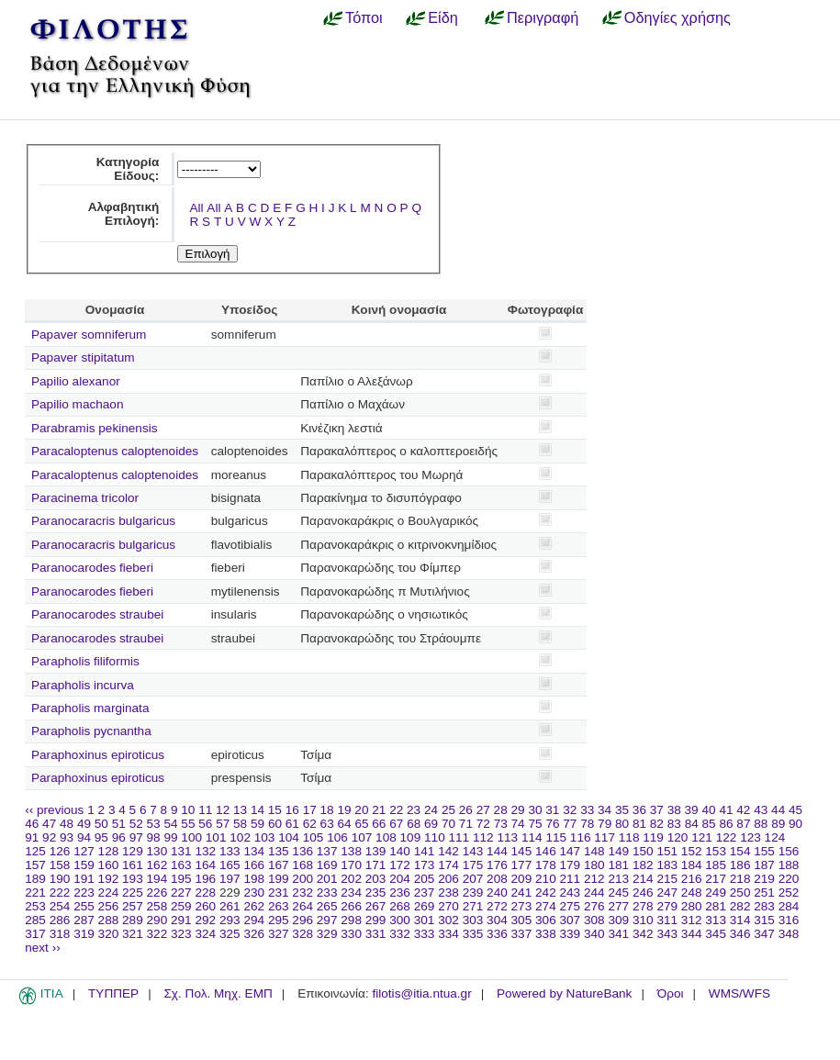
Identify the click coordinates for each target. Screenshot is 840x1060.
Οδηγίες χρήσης (677, 17)
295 (278, 920)
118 (629, 837)
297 (327, 920)
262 (253, 906)
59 (257, 824)
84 (692, 824)
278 (643, 906)
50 (101, 824)
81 (639, 824)
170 (351, 865)
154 (740, 851)
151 (667, 851)
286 (60, 920)
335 (473, 934)
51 (119, 824)
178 (545, 865)
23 (413, 810)
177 (521, 865)
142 (448, 851)
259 (181, 906)
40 (708, 810)
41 (726, 810)
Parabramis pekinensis (94, 428)
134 (253, 851)
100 (191, 837)
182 (643, 865)
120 (678, 837)
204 (399, 879)
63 (327, 824)
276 (594, 906)
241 (521, 892)
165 (230, 865)
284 (789, 906)
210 (545, 879)
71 (466, 824)
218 (740, 879)
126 (60, 851)
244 (594, 892)
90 (795, 824)
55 (188, 824)
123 (750, 837)
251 (764, 892)
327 (278, 934)
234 (351, 892)
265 (327, 906)
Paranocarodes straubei (97, 614)
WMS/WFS (739, 993)
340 (594, 934)
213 (618, 879)
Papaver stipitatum (83, 357)
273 (521, 906)
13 (240, 810)
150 (643, 851)
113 (507, 837)
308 (594, 920)
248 (691, 892)
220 (789, 879)
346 (740, 934)
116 (580, 837)
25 (448, 810)
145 (521, 851)
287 (84, 920)
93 (66, 837)
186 (740, 865)
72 (483, 824)
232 (302, 892)
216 (691, 879)
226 (157, 892)
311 (667, 920)
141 (424, 851)
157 (35, 865)
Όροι (670, 993)
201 (327, 879)
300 (399, 920)
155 (764, 851)
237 (424, 892)
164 (205, 865)
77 (570, 824)
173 (424, 865)
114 (532, 837)
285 (35, 920)
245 (618, 892)
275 (570, 906)
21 (379, 810)
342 (643, 934)
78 (587, 824)
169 (327, 865)
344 (691, 934)
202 (351, 879)
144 (497, 851)
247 (667, 892)
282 (740, 906)
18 (327, 810)
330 (351, 934)
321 (132, 934)
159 (84, 865)
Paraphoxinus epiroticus (97, 755)
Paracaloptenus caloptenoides (114, 451)
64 (345, 824)
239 (473, 892)
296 (302, 920)
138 (351, 851)
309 (618, 920)
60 (275, 824)
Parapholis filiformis (85, 661)
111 (459, 837)
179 (570, 865)
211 (570, 879)
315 (764, 920)
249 (715, 892)
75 (535, 824)
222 (60, 892)
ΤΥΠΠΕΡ (113, 993)
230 (253, 892)
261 (230, 906)
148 (594, 851)
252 (789, 892)
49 (84, 824)
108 (386, 837)
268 (399, 906)
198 (253, 879)
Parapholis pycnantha (91, 731)
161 (132, 865)
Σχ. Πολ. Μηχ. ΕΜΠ (217, 993)
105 (313, 837)
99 (170, 837)
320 (108, 934)
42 (743, 810)
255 (84, 906)
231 (278, 892)
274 (545, 906)
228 (205, 892)
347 (764, 934)
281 (715, 906)
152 (691, 851)
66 (379, 824)
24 (431, 810)
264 (302, 906)
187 (764, 865)
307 (570, 920)
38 (674, 810)
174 (448, 865)
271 (473, 906)
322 (157, 934)
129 (132, 851)
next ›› (43, 947)
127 (84, 851)
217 (715, 879)
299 (375, 920)
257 (132, 906)
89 (778, 824)
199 (278, 879)
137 (327, 851)
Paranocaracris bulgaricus (103, 521)
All (196, 208)
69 (431, 824)
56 (205, 824)
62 (310, 824)
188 (789, 865)
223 (84, 892)
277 (618, 906)
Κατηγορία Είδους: (128, 169)
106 (337, 837)
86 (726, 824)
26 (466, 810)
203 (375, 879)
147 (570, 851)
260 (205, 906)
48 (66, 824)
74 (518, 824)
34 (604, 810)
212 (594, 879)
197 (230, 879)
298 (351, 920)
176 (497, 865)
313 (715, 920)
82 (657, 824)
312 (691, 920)
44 (778, 810)
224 (108, 892)
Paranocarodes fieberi (92, 568)
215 (667, 879)
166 (253, 865)
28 (501, 810)
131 (181, 851)
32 (570, 810)
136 (302, 851)
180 (594, 865)
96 (119, 837)
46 (32, 824)
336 (497, 934)
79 (604, 824)
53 (154, 824)
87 (743, 824)
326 (253, 934)
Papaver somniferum (88, 334)
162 (157, 865)
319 (84, 934)
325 (230, 934)
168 (302, 865)
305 (521, 920)
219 (764, 879)
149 (618, 851)
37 (657, 810)
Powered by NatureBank (564, 993)
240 (497, 892)
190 (60, 879)
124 (775, 837)
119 (653, 837)
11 (205, 810)
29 (518, 810)
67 (396, 824)
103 (264, 837)
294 (253, 920)
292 (205, 920)
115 (555, 837)
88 (760, 824)
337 (521, 934)
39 (692, 810)
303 (473, 920)
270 (448, 906)
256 (108, 906)
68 (413, 824)
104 (288, 837)
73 (501, 824)
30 (535, 810)
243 (570, 892)
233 (327, 892)
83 (674, 824)
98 (154, 837)
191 (84, 879)
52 (136, 824)
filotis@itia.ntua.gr (421, 993)
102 (240, 837)
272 (497, 906)
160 (108, 865)
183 (667, 865)
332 (399, 934)
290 (157, 920)
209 (521, 879)
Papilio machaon (77, 404)
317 (35, 934)
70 (448, 824)
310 (643, 920)
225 (132, 892)
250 (740, 892)
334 (448, 934)
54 (170, 824)
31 (552, 810)
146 (545, 851)
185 (715, 865)
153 (715, 851)
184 (691, 865)
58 (240, 824)
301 (424, 920)
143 (473, 851)
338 (545, 934)
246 (643, 892)
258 (157, 906)
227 (181, 892)
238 (448, 892)
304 (497, 920)
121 (701, 837)
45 (795, 810)
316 (789, 920)
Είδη (443, 17)
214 (643, 879)
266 (351, 906)
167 (278, 865)
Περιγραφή (542, 17)
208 (497, 879)
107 (362, 837)
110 (434, 837)
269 (424, 906)
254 (60, 906)
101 (216, 837)
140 (399, 851)
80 (622, 824)
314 (740, 920)
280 (691, 906)
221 (35, 892)
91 (32, 837)
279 (667, 906)
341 (618, 934)
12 (223, 810)
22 (396, 810)
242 (545, 892)
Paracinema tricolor (85, 498)
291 (181, 920)
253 (35, 906)
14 (257, 810)
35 (622, 810)
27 (483, 810)
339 (570, 934)
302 (448, 920)
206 (448, 879)
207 (473, 879)
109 (410, 837)
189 (35, 879)
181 (618, 865)
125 (35, 851)
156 (789, 851)
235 (375, 892)
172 (399, 865)
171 (375, 865)
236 (399, 892)
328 (302, 934)
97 (136, 837)
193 (132, 879)
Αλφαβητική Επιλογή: (124, 214)
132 (205, 851)
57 (223, 824)
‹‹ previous (54, 810)
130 (157, 851)
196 (205, 879)
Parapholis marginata (90, 708)
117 (604, 837)
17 (310, 810)
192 (108, 879)
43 (760, 810)
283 (764, 906)
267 (375, 906)
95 (101, 837)
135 (278, 851)
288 (108, 920)
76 (552, 824)
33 (587, 810)
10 (188, 810)
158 (60, 865)
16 (292, 810)
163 (181, 865)
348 (789, 934)
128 (108, 851)
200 (302, 879)
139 (375, 851)
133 (230, 851)
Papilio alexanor (75, 381)
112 (483, 837)
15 (275, 810)
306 (545, 920)
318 (60, 934)
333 (424, 934)
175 (473, 865)
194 (157, 879)
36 (639, 810)
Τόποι (364, 17)
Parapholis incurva (82, 685)
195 (181, 879)
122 (726, 837)
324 (205, 934)
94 (84, 837)
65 (361, 824)
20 (361, 810)
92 (49, 837)
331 (375, 934)
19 (344, 810)
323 (181, 934)
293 (230, 920)
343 (667, 934)
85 (709, 824)
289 (132, 920)
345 (715, 934)
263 (278, 906)
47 (49, 824)
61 (292, 824)
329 (327, 934)
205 (424, 879)
